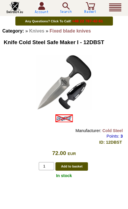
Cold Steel (112, 130)
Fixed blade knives (70, 30)
